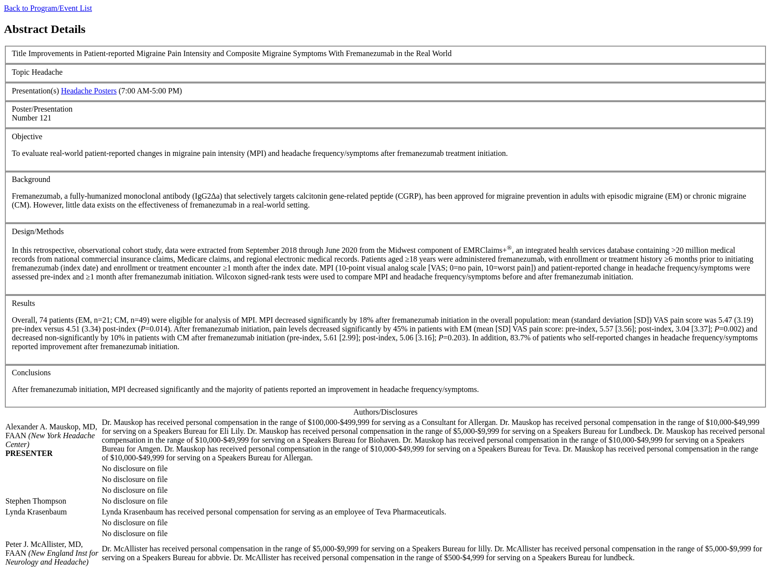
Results (23, 303)
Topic (21, 72)
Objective (27, 136)
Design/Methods (38, 231)
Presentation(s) (35, 91)
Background (31, 179)
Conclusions (31, 372)
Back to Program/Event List (48, 8)
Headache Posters (89, 91)
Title (19, 53)
